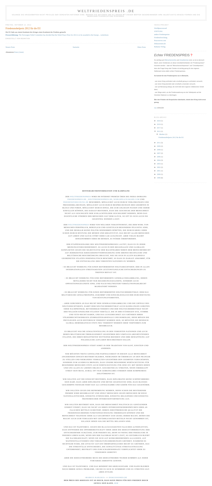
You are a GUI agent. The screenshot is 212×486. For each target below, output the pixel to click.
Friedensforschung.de (75, 202)
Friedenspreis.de (76, 199)
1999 (159, 178)
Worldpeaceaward (160, 28)
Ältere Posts (141, 47)
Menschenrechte (170, 60)
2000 (159, 174)
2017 (159, 128)
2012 (159, 131)
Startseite (76, 47)
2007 (159, 153)
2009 (159, 146)
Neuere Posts (10, 47)
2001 (159, 171)
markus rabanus (95, 477)
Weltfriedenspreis (80, 197)
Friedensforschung (160, 37)
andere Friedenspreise (162, 34)
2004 (159, 160)
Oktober (162, 134)
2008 (159, 150)
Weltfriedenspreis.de (100, 199)
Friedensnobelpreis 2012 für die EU (23, 28)
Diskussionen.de (160, 44)
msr (155, 108)
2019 (159, 124)
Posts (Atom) (19, 52)
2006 (159, 157)
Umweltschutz (184, 60)
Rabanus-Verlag (159, 47)
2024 (159, 121)
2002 (159, 167)
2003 (159, 164)
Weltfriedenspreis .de (106, 11)
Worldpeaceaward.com (126, 199)
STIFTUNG (158, 31)
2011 (159, 143)
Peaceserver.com (160, 40)
